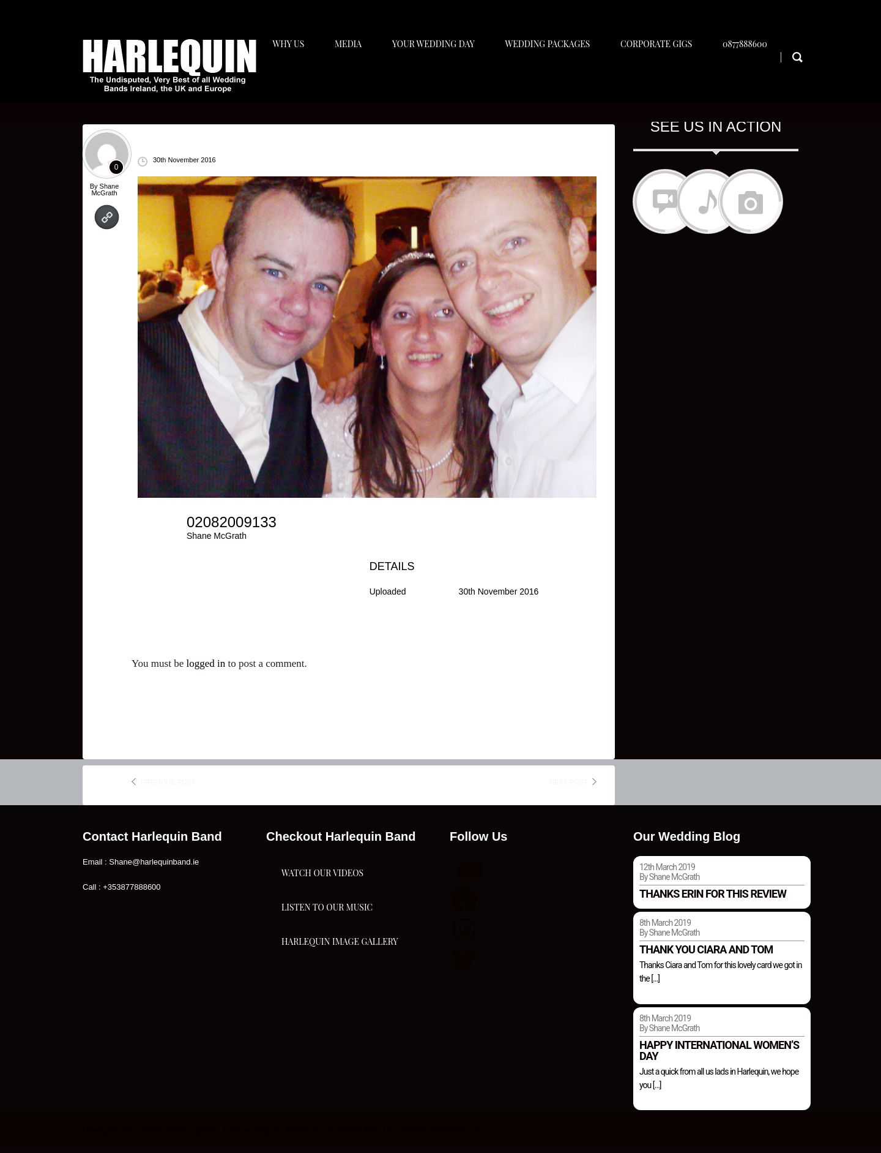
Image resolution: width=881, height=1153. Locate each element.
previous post (168, 787)
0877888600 (757, 77)
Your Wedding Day (439, 77)
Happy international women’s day (719, 1055)
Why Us (289, 77)
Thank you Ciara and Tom (706, 954)
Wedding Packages (555, 77)
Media (351, 77)
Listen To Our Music (327, 952)
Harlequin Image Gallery (339, 1014)
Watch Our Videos (322, 891)
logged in (205, 669)
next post (568, 787)
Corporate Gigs (666, 77)
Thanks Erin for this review (712, 898)
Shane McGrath (105, 194)
